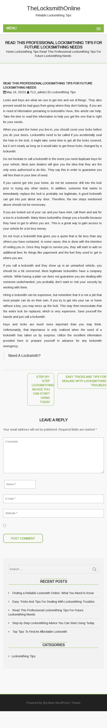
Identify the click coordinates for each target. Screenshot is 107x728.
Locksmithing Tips (27, 51)
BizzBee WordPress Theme (62, 702)
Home (10, 51)
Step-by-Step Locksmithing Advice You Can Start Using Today (53, 623)
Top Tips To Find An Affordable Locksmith (39, 631)
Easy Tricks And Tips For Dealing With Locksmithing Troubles (53, 601)
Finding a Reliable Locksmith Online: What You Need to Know (53, 593)
